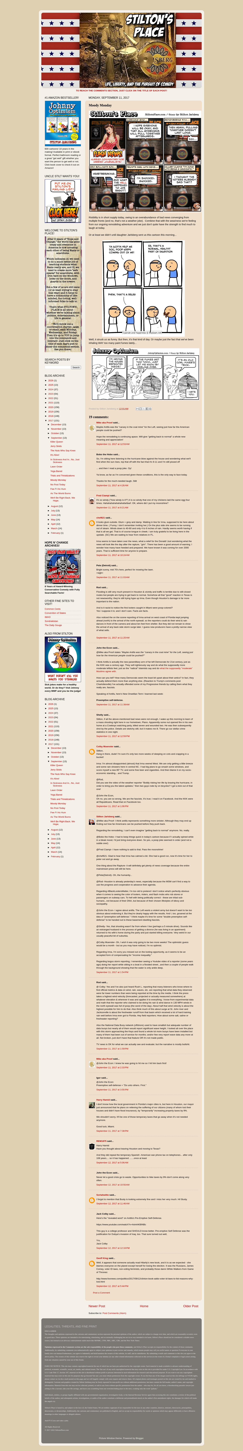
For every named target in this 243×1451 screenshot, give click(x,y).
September (57, 438)
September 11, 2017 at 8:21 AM (112, 507)
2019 (51, 411)
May (53, 519)
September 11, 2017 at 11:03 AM (112, 577)
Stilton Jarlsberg (105, 816)
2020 (51, 407)
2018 (51, 416)
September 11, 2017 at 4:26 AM (112, 485)
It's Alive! (54, 455)
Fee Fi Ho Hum (58, 489)
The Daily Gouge (53, 625)
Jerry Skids (56, 446)
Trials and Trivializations (62, 475)
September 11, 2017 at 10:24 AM (112, 555)
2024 (51, 389)
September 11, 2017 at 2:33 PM (112, 1067)
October (55, 433)
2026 (51, 380)
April (53, 524)
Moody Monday (58, 480)
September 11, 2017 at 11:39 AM (112, 704)
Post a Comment (101, 1292)
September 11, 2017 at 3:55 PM (112, 1089)
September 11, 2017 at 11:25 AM (112, 637)
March (54, 528)
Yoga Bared (56, 471)
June (54, 515)
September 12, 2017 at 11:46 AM (112, 1203)
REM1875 (101, 1141)
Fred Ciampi (103, 495)
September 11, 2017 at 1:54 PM (112, 972)
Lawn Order (56, 466)
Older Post (190, 1306)
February (56, 533)
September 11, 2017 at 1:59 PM (112, 1048)
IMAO (48, 617)
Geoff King (102, 1258)
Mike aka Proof (104, 422)
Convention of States (55, 613)
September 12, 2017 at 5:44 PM (112, 1286)
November (56, 429)
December (56, 424)
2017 (51, 420)
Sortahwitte (102, 1195)
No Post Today (57, 484)
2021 (51, 402)
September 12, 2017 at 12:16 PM (113, 1248)
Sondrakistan (51, 621)
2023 (51, 394)
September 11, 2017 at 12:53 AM (112, 444)
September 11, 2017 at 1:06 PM (112, 806)
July (53, 510)
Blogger (139, 1438)
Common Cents (53, 609)
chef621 (100, 517)
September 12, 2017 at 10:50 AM (112, 1184)
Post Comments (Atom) (114, 1313)
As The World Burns (60, 493)
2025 (51, 385)
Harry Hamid (103, 1100)
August (55, 506)
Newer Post (97, 1306)
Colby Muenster (104, 746)
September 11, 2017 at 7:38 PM (112, 1131)
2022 (51, 398)
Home (144, 1306)
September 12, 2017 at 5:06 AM (112, 1162)
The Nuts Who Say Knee (63, 450)
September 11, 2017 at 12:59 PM (113, 736)
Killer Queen (56, 441)
